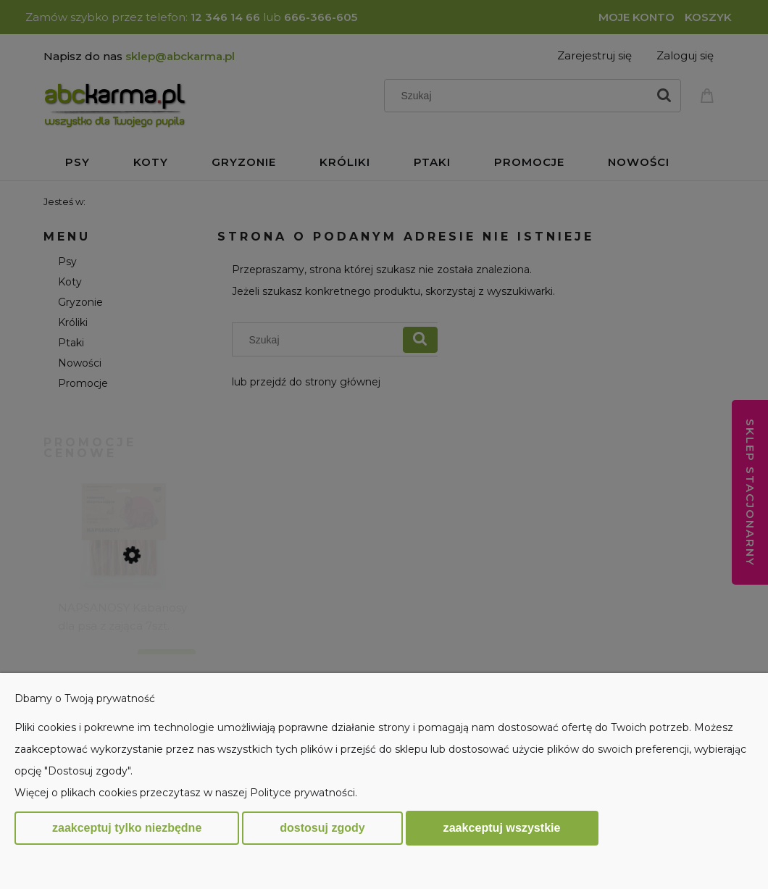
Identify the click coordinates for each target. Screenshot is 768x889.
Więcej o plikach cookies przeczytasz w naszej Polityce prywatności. (185, 792)
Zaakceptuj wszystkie (502, 827)
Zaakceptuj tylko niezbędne (126, 828)
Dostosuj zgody (322, 828)
